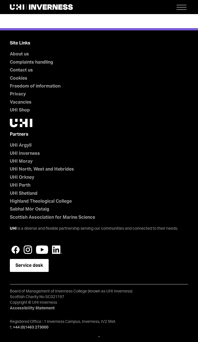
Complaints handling (31, 62)
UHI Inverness (25, 153)
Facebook (15, 249)
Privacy (18, 94)
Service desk (29, 265)
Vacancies (21, 102)
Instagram (28, 249)
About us (19, 54)
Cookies (18, 78)
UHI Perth (20, 185)
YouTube (42, 249)
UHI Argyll (21, 145)
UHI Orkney (22, 177)
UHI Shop (20, 110)
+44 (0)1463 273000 (30, 327)
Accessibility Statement (32, 308)
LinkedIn (57, 249)
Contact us (21, 70)
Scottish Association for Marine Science (52, 217)
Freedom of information (35, 86)
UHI (13, 229)
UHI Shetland (23, 193)
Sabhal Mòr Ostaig (29, 209)
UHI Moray (21, 161)
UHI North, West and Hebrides (42, 169)
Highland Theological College (41, 201)
